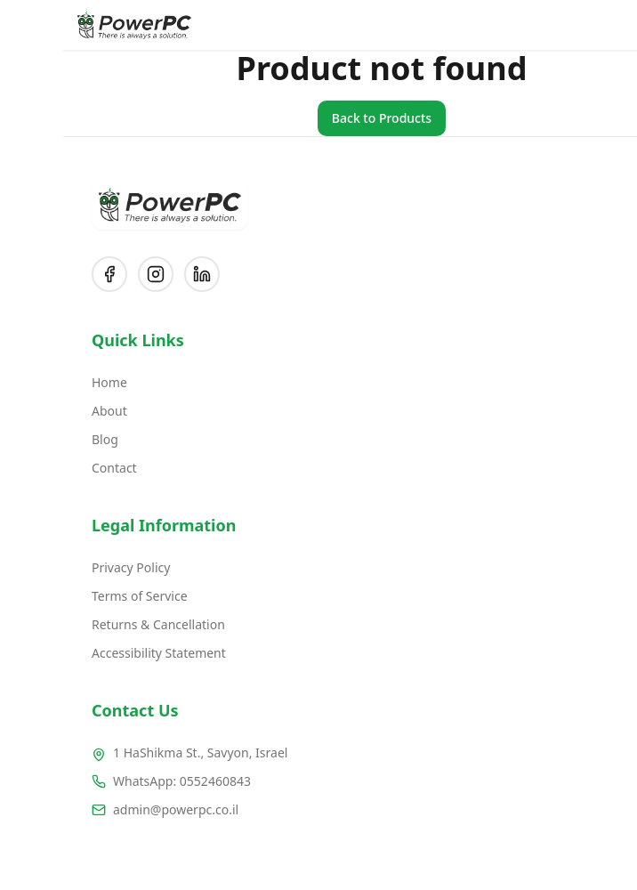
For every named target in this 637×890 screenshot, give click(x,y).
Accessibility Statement (95, 652)
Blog (41, 439)
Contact (51, 467)
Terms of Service (76, 595)
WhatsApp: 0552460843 (119, 781)
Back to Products (318, 117)
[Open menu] (610, 24)
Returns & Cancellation (95, 624)
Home (46, 382)
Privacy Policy (67, 567)
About (46, 410)
